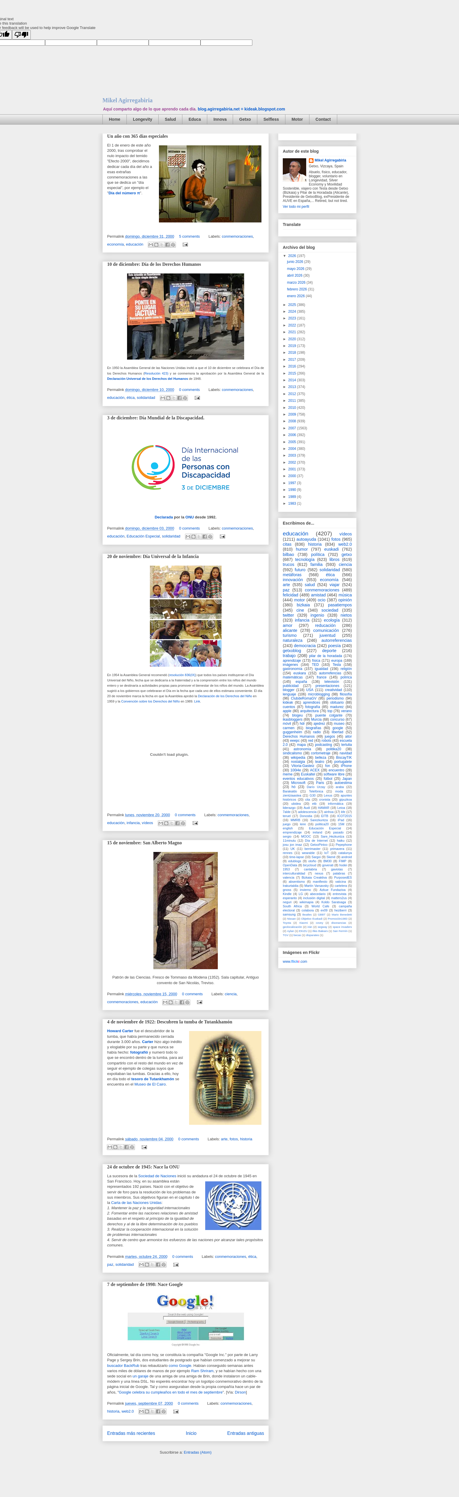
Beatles (307, 914)
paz (110, 1264)
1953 (286, 869)
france (321, 677)
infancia (133, 823)
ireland (317, 832)
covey (319, 922)
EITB (324, 816)
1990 (292, 490)
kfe (343, 812)
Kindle (287, 894)
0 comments (189, 389)
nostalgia (298, 762)
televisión (331, 682)
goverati (327, 865)
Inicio (191, 1433)
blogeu (297, 715)
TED (315, 665)
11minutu (289, 840)
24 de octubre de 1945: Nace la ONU (143, 1166)
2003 (292, 455)
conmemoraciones (237, 236)
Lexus (328, 795)
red (310, 741)
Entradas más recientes (131, 1433)
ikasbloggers (292, 719)
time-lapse (297, 857)
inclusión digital (314, 898)
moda (339, 791)
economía (115, 244)
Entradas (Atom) (198, 1452)
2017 (292, 360)
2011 (292, 401)
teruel (287, 816)
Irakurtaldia (290, 885)
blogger (288, 690)
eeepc (295, 741)
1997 (292, 483)
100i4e (295, 770)
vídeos (147, 823)
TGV (286, 935)
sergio (287, 836)
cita (307, 799)
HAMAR (323, 807)
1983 (292, 503)
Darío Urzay (316, 787)
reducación (325, 625)
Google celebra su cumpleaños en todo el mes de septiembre (170, 1392)
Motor (297, 119)
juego (286, 824)
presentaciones (327, 686)
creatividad (333, 690)
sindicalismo (292, 753)
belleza (320, 758)
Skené (330, 857)
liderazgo (289, 807)
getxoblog (292, 650)
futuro (300, 569)
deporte (329, 650)
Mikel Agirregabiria (127, 100)
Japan (347, 779)
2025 (292, 305)
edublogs (294, 861)
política (318, 554)
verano (346, 711)
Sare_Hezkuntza (332, 836)
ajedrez (319, 724)
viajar (335, 584)
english (288, 828)
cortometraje (320, 753)
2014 (292, 380)
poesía (334, 645)
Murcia (316, 719)
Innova (220, 119)
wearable (308, 853)
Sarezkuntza (319, 820)
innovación (293, 579)
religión (346, 669)
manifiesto (320, 881)
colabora (308, 910)
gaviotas (337, 869)
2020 (292, 339)
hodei (343, 865)
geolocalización (292, 926)
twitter (288, 615)
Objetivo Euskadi (312, 918)
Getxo (245, 119)
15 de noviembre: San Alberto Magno (144, 842)
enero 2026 (296, 296)
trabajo (289, 655)
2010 (292, 408)
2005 (292, 442)
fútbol (328, 779)
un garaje (140, 1376)
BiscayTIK (344, 758)
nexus (319, 873)
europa (336, 661)
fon (327, 766)
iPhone (346, 766)
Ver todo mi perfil (296, 207)
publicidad (291, 686)
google (338, 728)
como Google (180, 1365)
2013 (292, 387)
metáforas (292, 574)
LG (301, 894)
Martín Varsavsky (316, 885)
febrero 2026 (297, 289)
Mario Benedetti (342, 914)
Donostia (306, 816)
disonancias (338, 922)
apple (287, 711)
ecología (332, 620)
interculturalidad (294, 873)
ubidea (296, 803)
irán (309, 926)
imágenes (290, 665)
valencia (288, 877)
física (316, 661)
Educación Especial (143, 536)
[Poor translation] (21, 35)
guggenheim (292, 732)
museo (339, 724)
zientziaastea (292, 795)
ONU (189, 517)
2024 (292, 311)
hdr (302, 724)
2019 (292, 346)
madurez (337, 707)
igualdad (321, 669)
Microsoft (298, 783)
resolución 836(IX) (182, 675)
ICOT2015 (344, 816)
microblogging (319, 694)
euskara (299, 673)
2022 (292, 325)
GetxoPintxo (319, 844)
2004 (292, 449)
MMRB (295, 820)
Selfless (271, 119)
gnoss (287, 890)
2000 (292, 476)
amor (287, 625)
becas (297, 935)
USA (310, 690)
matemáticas (293, 677)
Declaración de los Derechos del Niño (225, 696)
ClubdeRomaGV (303, 698)
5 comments (189, 236)
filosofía (346, 694)
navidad (346, 753)
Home (114, 119)
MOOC (306, 836)
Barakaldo (290, 791)
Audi (307, 807)
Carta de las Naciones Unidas (136, 1202)
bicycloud (309, 865)
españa (301, 682)
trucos (288, 564)
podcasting (323, 745)
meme (287, 774)
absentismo (297, 881)
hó (293, 787)
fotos (234, 1139)
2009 (292, 414)
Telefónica (316, 791)
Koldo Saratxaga (333, 902)
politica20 (322, 824)
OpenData (290, 865)
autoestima (343, 783)
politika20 (333, 749)
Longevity (142, 119)
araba (340, 787)
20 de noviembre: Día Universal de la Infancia (153, 556)
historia (246, 1139)
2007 (292, 428)
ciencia (231, 994)
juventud (327, 635)
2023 (292, 318)
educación (134, 244)
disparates (312, 935)
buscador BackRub (123, 1365)
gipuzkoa (345, 799)
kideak (288, 702)
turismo (290, 635)
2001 (292, 469)
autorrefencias (330, 673)
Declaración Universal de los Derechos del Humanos (147, 378)
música (345, 595)
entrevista (340, 894)
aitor (348, 736)
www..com (295, 962)
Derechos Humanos (299, 736)
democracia (305, 645)
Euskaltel (308, 774)
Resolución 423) (156, 373)
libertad (337, 732)
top (330, 711)
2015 (292, 373)
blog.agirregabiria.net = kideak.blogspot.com (241, 109)
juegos (330, 736)
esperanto (290, 898)
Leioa (341, 807)
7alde (286, 812)
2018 (292, 353)
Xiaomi (303, 922)
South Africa (292, 906)
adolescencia (307, 812)
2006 (292, 435)
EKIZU (303, 931)
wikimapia (306, 902)
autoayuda (306, 539)
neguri (287, 902)
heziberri (340, 910)
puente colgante (328, 715)
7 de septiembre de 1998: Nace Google (145, 1284)
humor (302, 549)
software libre (334, 774)
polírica (346, 677)
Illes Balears (320, 931)
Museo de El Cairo (150, 1084)
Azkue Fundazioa (333, 890)
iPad (341, 820)
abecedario (318, 894)
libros (334, 559)
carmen (288, 728)
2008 (292, 421)
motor (299, 600)
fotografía (312, 707)
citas (287, 544)
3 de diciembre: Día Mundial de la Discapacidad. (155, 417)
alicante (290, 630)
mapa (301, 745)
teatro (319, 762)
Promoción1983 (337, 918)
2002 (292, 462)
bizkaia (303, 605)
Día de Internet (316, 840)
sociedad (329, 610)
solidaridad (146, 397)
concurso (337, 719)
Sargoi (316, 857)
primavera (337, 848)
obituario (337, 702)
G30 (312, 795)
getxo (347, 554)
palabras (339, 873)
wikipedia (298, 758)
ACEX (315, 770)
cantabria (310, 869)
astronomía (302, 749)
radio (317, 732)
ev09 (324, 910)
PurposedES (343, 877)
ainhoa (328, 812)
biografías (313, 728)
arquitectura (309, 711)
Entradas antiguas (245, 1433)
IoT (326, 853)
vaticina (340, 881)
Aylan (290, 931)
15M (341, 824)
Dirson (240, 1392)
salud (310, 584)
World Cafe (320, 906)
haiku (341, 840)
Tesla (337, 665)
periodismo (335, 698)
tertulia (346, 745)
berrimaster (312, 848)
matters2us (339, 898)
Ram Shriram (202, 1371)
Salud (170, 119)
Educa (195, 119)
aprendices (311, 702)
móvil (287, 724)
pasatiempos (340, 605)
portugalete (343, 762)
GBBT (322, 914)
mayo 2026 (296, 269)
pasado (338, 832)
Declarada (164, 517)
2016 (292, 366)
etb (314, 803)
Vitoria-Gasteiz (302, 766)
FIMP (342, 861)
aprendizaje (292, 661)
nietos (346, 615)
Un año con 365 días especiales (137, 136)
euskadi (331, 549)
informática (335, 803)
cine (300, 610)
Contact (323, 119)
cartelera (341, 885)
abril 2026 (295, 275)
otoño (312, 861)
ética (131, 397)
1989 (292, 497)
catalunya (345, 853)
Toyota (287, 922)
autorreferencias (336, 640)
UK (292, 848)
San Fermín (340, 931)
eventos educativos (298, 779)
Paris (320, 783)
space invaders (342, 926)
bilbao (288, 554)
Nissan (291, 918)
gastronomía (292, 669)
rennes (287, 853)
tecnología (304, 559)
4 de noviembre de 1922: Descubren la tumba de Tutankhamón (169, 1021)
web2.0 (127, 1411)
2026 (292, 256)
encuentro (336, 770)
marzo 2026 (296, 282)
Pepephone (344, 844)
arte (224, 1139)
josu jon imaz (292, 844)
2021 (292, 332)
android (346, 857)
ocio (321, 600)
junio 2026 (295, 262)
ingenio (317, 615)
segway (322, 926)
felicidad (290, 595)
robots (326, 741)
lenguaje (289, 694)
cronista (324, 799)
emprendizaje (292, 832)
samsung (289, 914)
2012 (292, 394)
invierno (305, 890)
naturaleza (292, 640)
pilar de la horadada (325, 656)
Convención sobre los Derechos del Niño (150, 701)
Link (197, 701)
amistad (318, 595)
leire (303, 824)
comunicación (326, 630)
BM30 (327, 861)
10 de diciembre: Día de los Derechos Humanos (154, 264)
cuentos (289, 707)
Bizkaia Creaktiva (314, 877)
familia (316, 564)
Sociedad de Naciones (157, 1176)
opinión (345, 600)
